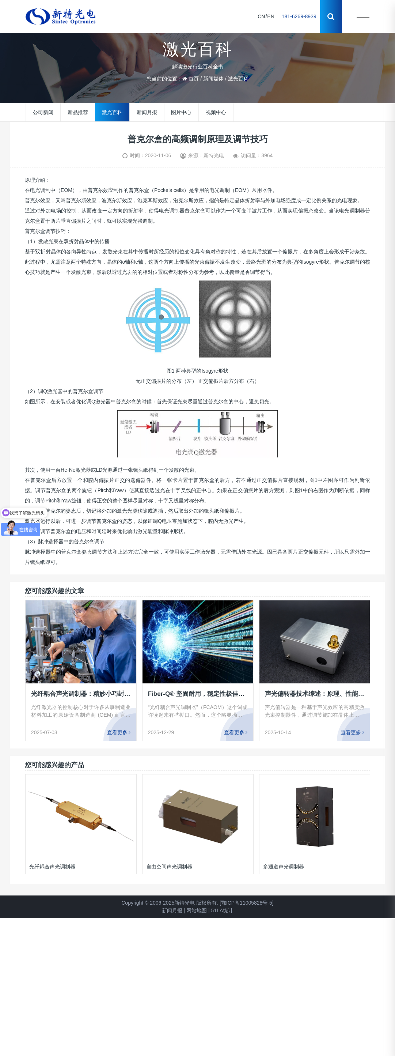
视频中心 (216, 112)
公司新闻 (43, 112)
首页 (194, 79)
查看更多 (119, 732)
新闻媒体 (213, 79)
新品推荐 (78, 112)
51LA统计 (222, 910)
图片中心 (181, 112)
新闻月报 (147, 112)
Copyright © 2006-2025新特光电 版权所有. (169, 903)
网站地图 (196, 910)
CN (261, 16)
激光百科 (238, 79)
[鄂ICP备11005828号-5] (247, 903)
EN (270, 16)
